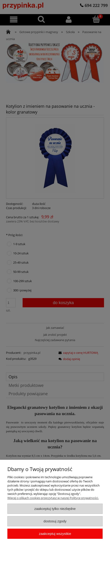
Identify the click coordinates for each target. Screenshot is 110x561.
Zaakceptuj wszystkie (55, 534)
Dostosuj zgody (55, 521)
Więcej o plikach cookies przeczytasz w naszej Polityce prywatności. (53, 498)
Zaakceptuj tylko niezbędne (55, 509)
